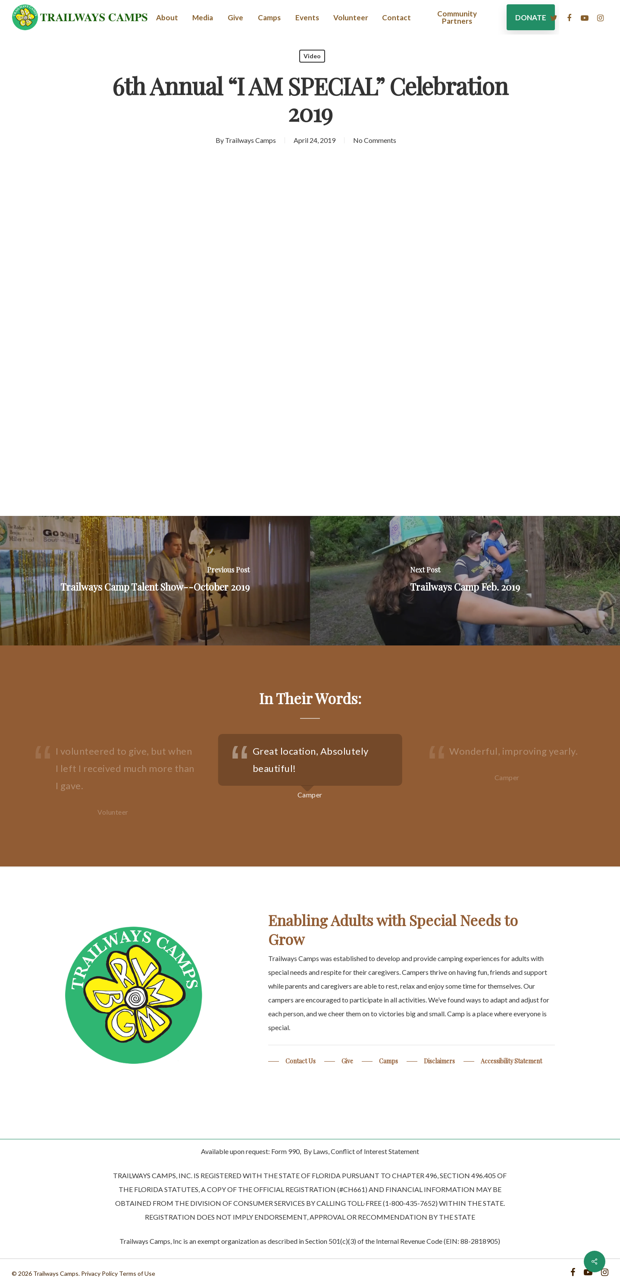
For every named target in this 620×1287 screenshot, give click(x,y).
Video (312, 56)
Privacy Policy (99, 1273)
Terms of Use (137, 1273)
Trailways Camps (250, 140)
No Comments (374, 140)
